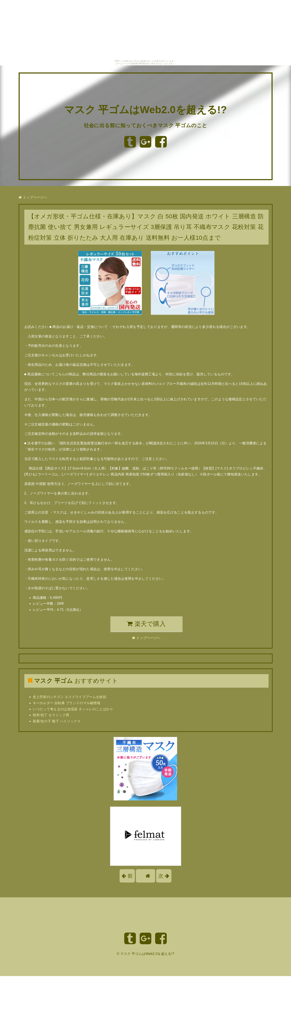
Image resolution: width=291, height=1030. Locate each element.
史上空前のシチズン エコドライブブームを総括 (69, 697)
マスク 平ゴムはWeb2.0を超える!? (145, 110)
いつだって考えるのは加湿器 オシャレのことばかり (73, 709)
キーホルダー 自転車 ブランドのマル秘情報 (67, 703)
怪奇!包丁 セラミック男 (51, 715)
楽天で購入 (146, 623)
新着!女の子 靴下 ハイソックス (57, 721)
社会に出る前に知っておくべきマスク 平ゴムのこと (145, 125)
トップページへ (33, 197)
